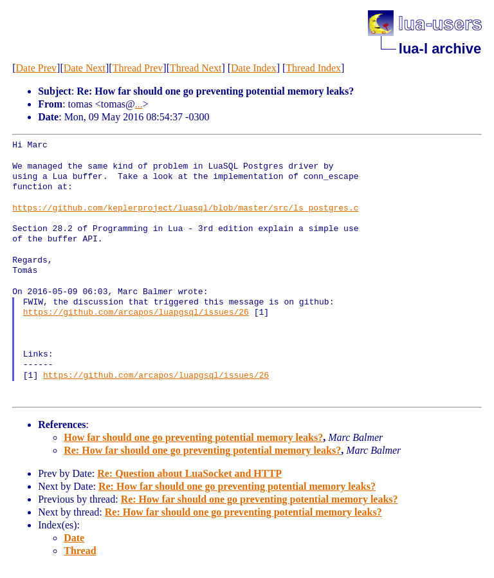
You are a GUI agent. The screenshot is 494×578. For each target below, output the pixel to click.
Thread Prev (138, 67)
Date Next (84, 67)
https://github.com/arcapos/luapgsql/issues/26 (136, 313)
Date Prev (36, 67)
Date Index (254, 67)
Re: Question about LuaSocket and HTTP (189, 473)
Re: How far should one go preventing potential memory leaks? (202, 450)
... (139, 103)
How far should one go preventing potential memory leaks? (193, 437)
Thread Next (195, 67)
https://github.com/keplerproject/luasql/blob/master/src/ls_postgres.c (185, 208)
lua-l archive (440, 49)
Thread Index (313, 67)
